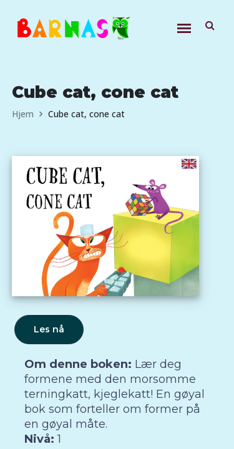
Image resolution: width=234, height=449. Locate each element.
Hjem (23, 114)
